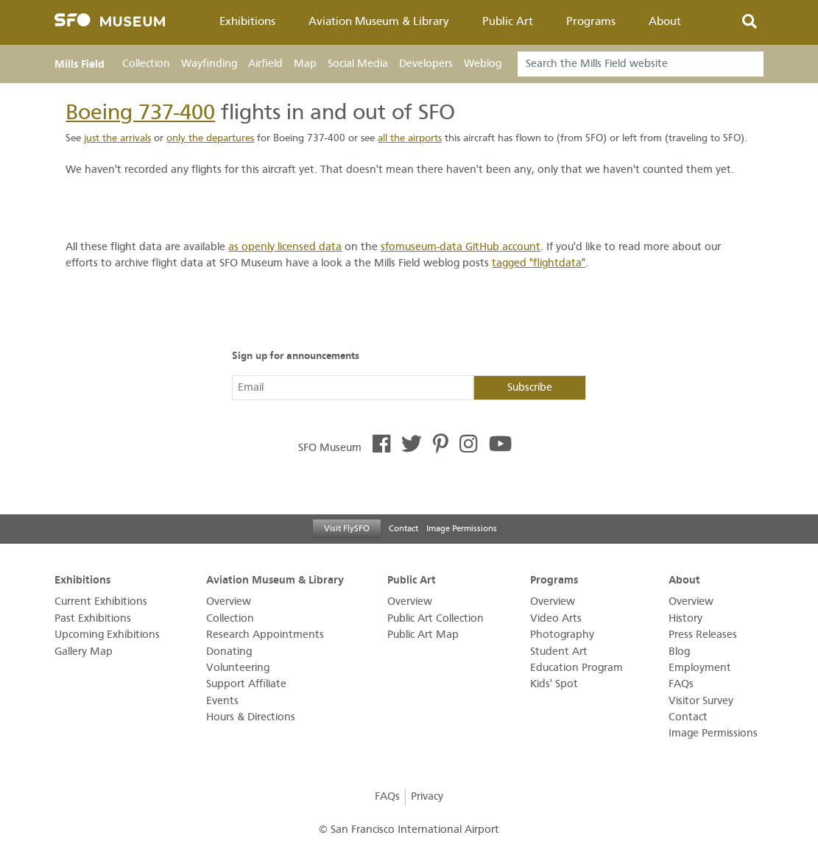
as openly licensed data (285, 247)
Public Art (507, 21)
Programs (591, 21)
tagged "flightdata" (538, 263)
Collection (146, 63)
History (685, 618)
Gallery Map (83, 651)
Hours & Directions (250, 717)
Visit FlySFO (347, 528)
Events (222, 701)
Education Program (576, 667)
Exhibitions (247, 21)
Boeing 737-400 (140, 112)
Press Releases (703, 634)
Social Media (358, 63)
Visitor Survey (701, 701)
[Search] (640, 64)
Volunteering (237, 667)
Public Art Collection (435, 618)
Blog (679, 651)
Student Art (559, 651)
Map (305, 63)
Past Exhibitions (92, 618)
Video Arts (556, 618)
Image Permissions (461, 528)
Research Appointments (265, 634)
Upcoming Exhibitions (107, 634)
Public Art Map (423, 634)
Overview (228, 601)
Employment (700, 667)
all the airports (410, 138)
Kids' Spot (554, 684)
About (665, 21)
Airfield (265, 63)
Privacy (427, 796)
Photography (562, 634)
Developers (426, 63)
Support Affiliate (246, 684)
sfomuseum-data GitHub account (460, 247)
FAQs (681, 684)
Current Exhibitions (100, 601)
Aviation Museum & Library (378, 21)
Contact (403, 528)
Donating (229, 651)
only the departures (210, 138)
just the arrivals (117, 138)
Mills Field (79, 64)
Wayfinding (209, 63)
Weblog (482, 63)
